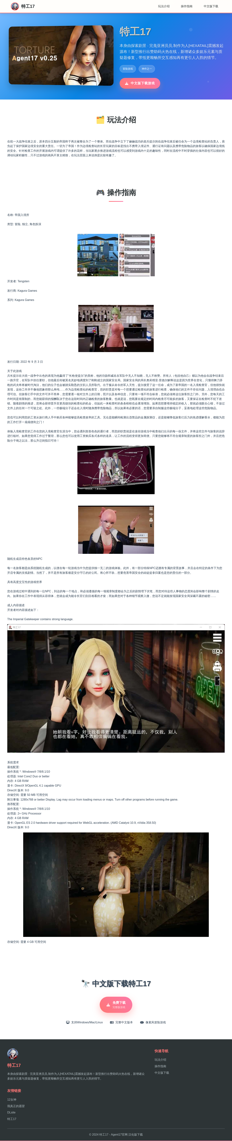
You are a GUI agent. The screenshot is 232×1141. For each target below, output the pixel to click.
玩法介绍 (164, 6)
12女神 (11, 1099)
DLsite (11, 1112)
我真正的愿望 (16, 1106)
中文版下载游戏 (140, 83)
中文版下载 (211, 6)
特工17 (11, 1119)
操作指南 (186, 6)
